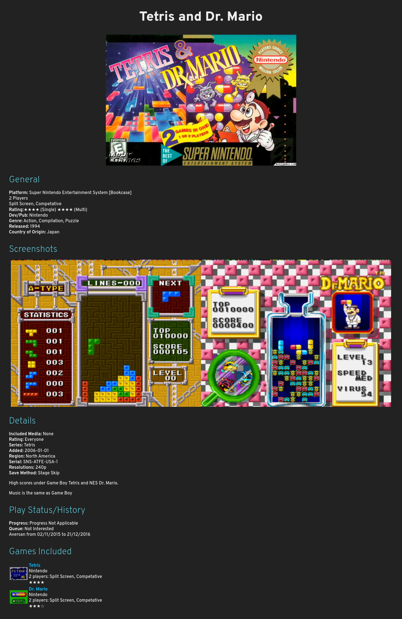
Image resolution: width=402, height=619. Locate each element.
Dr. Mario (38, 589)
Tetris (34, 565)
